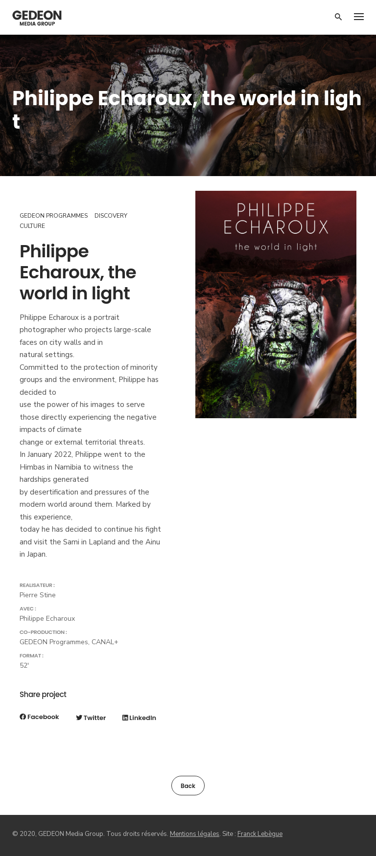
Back (188, 786)
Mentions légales (194, 834)
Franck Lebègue (259, 834)
